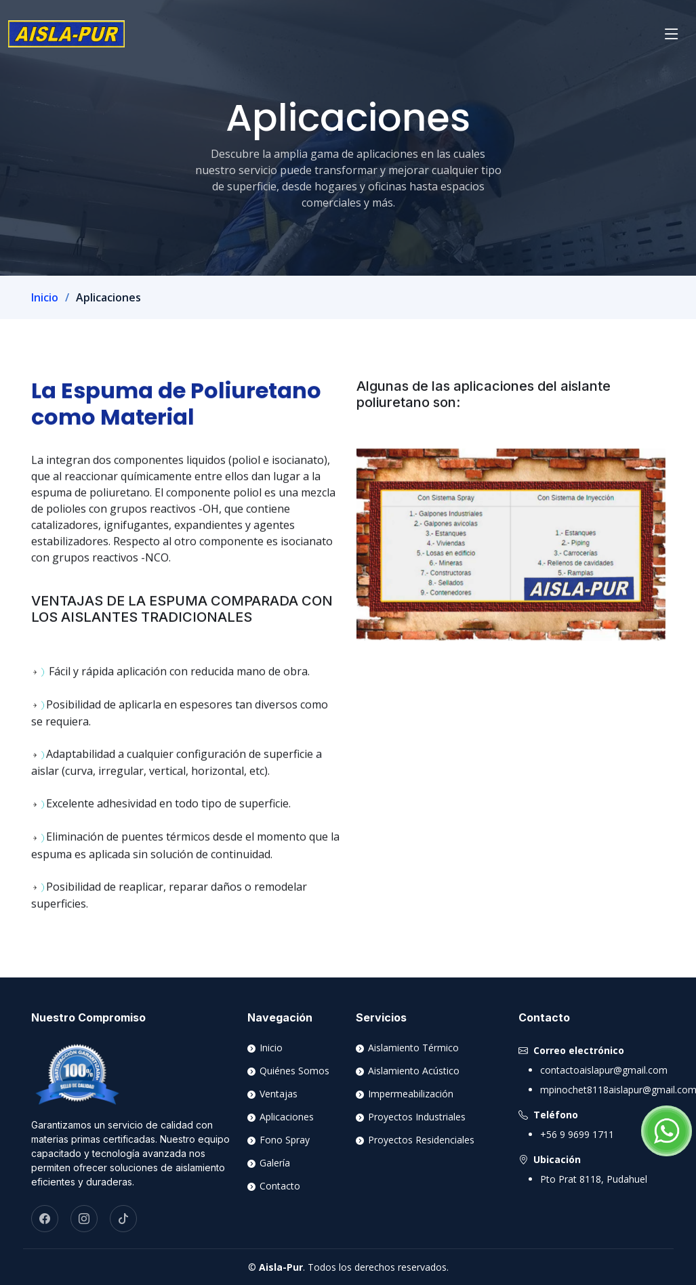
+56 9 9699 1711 (577, 1134)
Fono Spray (283, 1140)
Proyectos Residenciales (419, 1140)
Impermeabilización (409, 1094)
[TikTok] (123, 1218)
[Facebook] (44, 1218)
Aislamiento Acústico (412, 1071)
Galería (273, 1163)
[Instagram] (84, 1218)
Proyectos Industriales (415, 1117)
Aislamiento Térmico (412, 1048)
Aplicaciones (285, 1117)
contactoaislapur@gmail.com (604, 1069)
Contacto (278, 1186)
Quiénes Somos (293, 1071)
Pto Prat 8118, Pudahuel (593, 1179)
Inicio (44, 297)
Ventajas (277, 1094)
